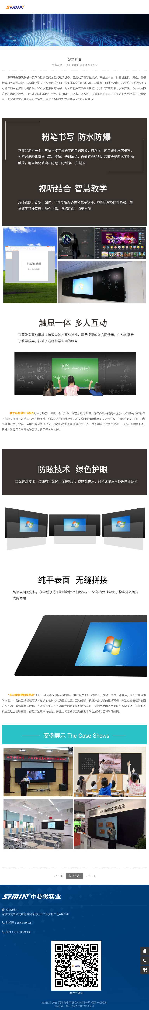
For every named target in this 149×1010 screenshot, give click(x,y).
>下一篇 (91, 875)
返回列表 (74, 875)
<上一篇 (58, 875)
